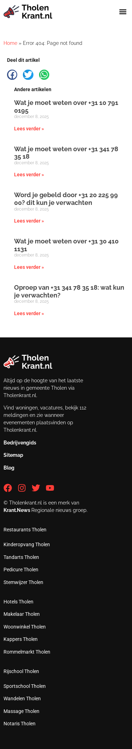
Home (10, 43)
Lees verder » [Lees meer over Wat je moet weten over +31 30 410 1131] (29, 267)
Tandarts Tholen (21, 557)
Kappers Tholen (21, 639)
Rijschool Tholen (21, 671)
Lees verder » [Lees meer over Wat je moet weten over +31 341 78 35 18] (29, 174)
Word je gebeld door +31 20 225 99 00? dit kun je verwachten (66, 198)
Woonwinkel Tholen (25, 627)
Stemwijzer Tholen (23, 582)
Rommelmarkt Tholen (27, 652)
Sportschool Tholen (25, 686)
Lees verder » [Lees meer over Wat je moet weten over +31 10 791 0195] (29, 128)
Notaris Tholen (20, 723)
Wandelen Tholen (22, 698)
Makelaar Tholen (22, 614)
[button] (122, 12)
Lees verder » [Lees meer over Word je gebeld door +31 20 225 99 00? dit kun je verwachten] (29, 221)
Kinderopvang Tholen (27, 544)
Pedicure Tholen (21, 569)
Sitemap (13, 455)
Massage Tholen (21, 711)
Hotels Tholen (18, 601)
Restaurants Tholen (25, 529)
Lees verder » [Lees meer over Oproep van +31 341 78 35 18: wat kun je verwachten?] (29, 313)
